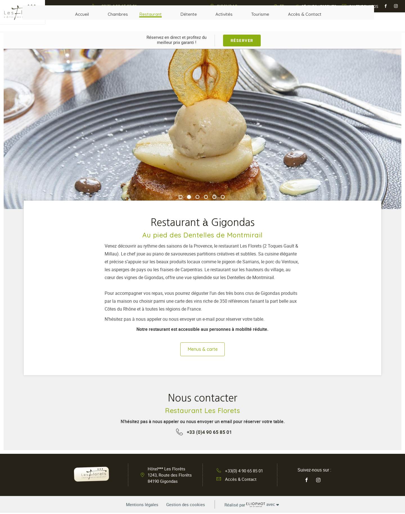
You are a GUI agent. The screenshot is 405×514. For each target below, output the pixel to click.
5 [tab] (214, 197)
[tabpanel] (202, 129)
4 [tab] (206, 197)
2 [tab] (189, 197)
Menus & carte (202, 349)
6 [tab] (223, 197)
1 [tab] (181, 197)
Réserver (242, 40)
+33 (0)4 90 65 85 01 (209, 433)
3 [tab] (197, 197)
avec (255, 505)
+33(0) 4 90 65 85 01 (240, 471)
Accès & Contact (235, 480)
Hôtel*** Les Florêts (170, 476)
